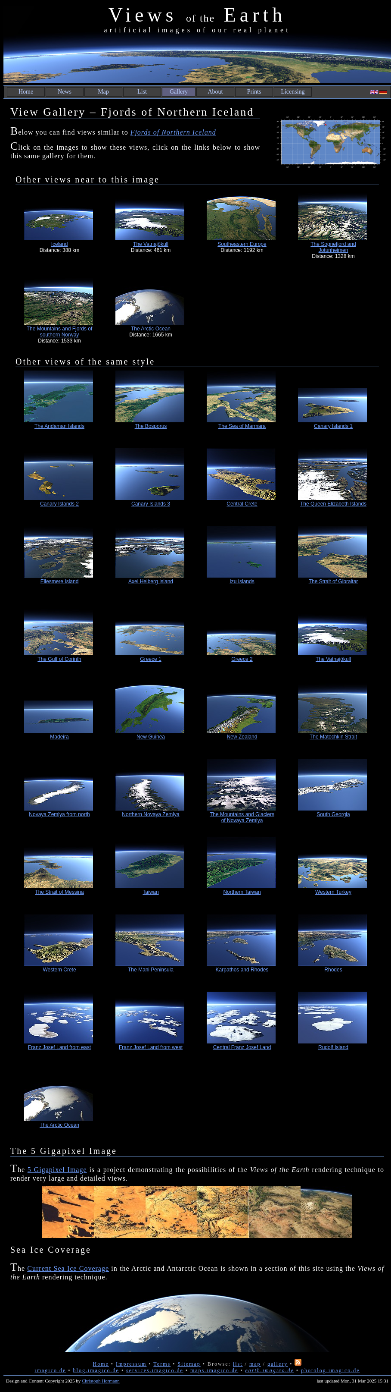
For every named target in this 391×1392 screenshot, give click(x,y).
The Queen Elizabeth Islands (333, 504)
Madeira (59, 737)
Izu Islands (242, 581)
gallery (277, 1364)
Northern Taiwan (242, 892)
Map (103, 91)
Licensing (292, 91)
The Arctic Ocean (151, 329)
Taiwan (150, 892)
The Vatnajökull (150, 244)
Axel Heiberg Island (150, 581)
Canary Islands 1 (333, 426)
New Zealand (242, 737)
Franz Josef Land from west (151, 1047)
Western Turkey (333, 892)
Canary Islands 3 (150, 504)
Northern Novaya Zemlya (150, 814)
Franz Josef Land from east (59, 1047)
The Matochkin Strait (333, 737)
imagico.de (50, 1370)
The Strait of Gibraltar (333, 581)
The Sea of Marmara (242, 426)
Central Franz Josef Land (242, 1047)
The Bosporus (151, 426)
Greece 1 (150, 659)
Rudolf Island (333, 1047)
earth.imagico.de (269, 1370)
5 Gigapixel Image (57, 1169)
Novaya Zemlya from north (59, 814)
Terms (162, 1364)
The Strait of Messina (59, 892)
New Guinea (151, 737)
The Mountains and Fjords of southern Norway (60, 332)
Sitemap (188, 1364)
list (238, 1364)
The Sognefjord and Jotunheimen (333, 247)
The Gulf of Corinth (59, 659)
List (142, 91)
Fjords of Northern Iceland (173, 132)
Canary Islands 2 (59, 504)
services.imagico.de (154, 1370)
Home (26, 91)
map (255, 1364)
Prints (254, 91)
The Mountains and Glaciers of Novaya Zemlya (242, 817)
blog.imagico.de (96, 1370)
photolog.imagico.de (330, 1370)
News (64, 91)
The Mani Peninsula (151, 970)
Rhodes (333, 970)
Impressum (131, 1364)
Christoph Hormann (101, 1380)
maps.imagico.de (214, 1370)
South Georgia (333, 814)
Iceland (59, 244)
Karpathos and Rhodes (242, 970)
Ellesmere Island (59, 581)
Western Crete (59, 970)
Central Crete (242, 504)
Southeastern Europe (241, 244)
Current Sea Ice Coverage (68, 1268)
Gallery (179, 91)
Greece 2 (241, 659)
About (215, 91)
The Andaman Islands (59, 426)
